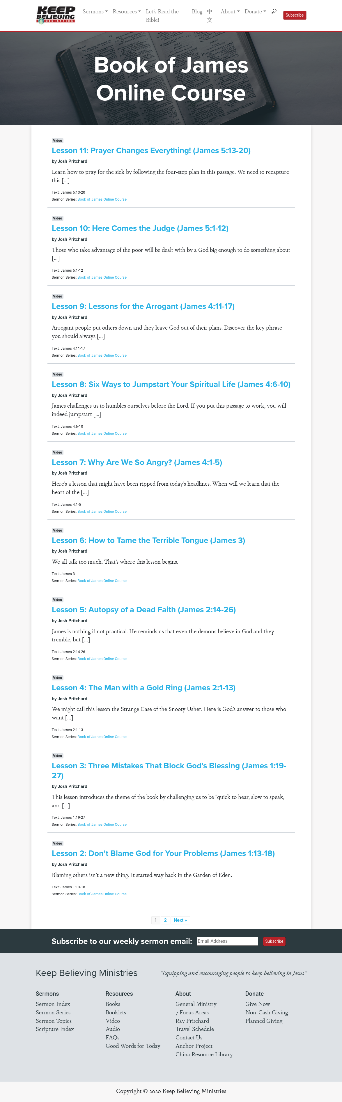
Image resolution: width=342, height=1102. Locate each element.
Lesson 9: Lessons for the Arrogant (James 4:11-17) (143, 306)
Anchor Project (194, 1045)
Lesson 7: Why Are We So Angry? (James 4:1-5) (137, 462)
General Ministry (196, 1004)
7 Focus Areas (192, 1012)
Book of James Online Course (102, 199)
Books (113, 1004)
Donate (253, 11)
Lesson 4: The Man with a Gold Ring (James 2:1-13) (143, 687)
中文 (209, 15)
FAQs (112, 1037)
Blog (197, 11)
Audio (113, 1029)
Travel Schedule (195, 1029)
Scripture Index (55, 1029)
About (228, 11)
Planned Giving (263, 1020)
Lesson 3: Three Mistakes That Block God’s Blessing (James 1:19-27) (169, 770)
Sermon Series (53, 1012)
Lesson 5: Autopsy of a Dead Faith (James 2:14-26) (144, 609)
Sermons (93, 11)
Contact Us (189, 1037)
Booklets (116, 1012)
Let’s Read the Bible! (162, 15)
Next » (180, 920)
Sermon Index (53, 1004)
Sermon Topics (54, 1020)
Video (113, 1020)
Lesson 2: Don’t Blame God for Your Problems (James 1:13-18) (163, 853)
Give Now (257, 1004)
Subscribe (295, 15)
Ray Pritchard (192, 1020)
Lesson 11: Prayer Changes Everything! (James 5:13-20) (151, 150)
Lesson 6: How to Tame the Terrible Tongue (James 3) (148, 540)
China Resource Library (204, 1054)
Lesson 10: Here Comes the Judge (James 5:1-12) (140, 228)
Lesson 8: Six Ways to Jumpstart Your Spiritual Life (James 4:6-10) (171, 384)
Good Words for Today (133, 1045)
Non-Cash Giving (266, 1012)
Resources (125, 11)
